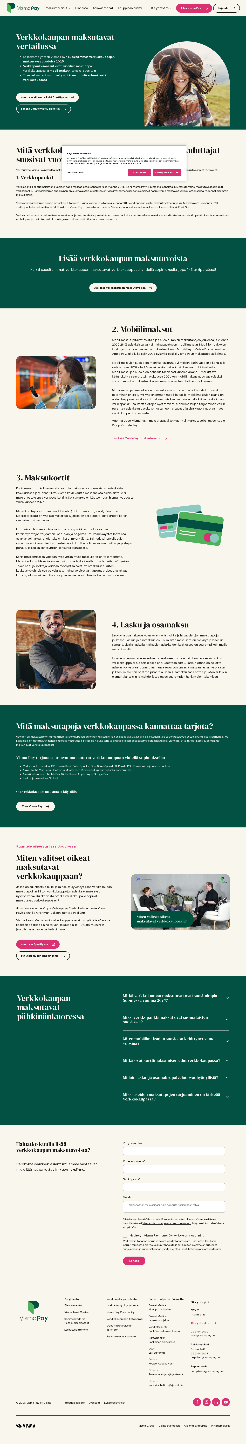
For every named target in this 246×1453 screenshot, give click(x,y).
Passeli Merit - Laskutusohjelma (159, 1347)
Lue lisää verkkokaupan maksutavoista (120, 288)
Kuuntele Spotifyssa (34, 948)
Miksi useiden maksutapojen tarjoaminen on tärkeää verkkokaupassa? (171, 1120)
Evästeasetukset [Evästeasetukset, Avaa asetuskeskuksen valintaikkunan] (76, 172)
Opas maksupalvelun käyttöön (119, 1356)
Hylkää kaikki (139, 172)
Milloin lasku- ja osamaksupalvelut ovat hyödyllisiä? (170, 1097)
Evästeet (94, 1431)
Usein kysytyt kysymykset (123, 1334)
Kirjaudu (223, 8)
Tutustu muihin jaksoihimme (40, 960)
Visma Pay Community (120, 1341)
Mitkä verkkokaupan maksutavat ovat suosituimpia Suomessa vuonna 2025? (170, 1002)
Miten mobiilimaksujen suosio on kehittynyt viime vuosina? (168, 1053)
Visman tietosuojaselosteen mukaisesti (166, 1249)
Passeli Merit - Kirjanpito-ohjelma (160, 1336)
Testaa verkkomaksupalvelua (40, 108)
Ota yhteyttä (200, 1331)
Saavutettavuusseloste (121, 1365)
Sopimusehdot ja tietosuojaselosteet (76, 1350)
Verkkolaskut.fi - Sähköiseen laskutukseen (164, 1358)
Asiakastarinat (103, 8)
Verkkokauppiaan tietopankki (125, 1348)
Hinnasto (81, 8)
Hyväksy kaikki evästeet (167, 172)
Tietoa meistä (73, 1334)
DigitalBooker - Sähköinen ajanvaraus (162, 1368)
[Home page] (23, 8)
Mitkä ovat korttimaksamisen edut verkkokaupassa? (171, 1076)
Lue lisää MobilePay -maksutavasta (138, 438)
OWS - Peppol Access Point (161, 1390)
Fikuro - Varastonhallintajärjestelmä (166, 1412)
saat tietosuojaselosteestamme (202, 1275)
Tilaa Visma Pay (191, 8)
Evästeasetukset (114, 1431)
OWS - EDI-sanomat (157, 1379)
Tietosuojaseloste (73, 1431)
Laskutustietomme (76, 1358)
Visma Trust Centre (76, 1341)
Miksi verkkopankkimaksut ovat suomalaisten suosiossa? (165, 1027)
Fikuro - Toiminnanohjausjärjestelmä (166, 1401)
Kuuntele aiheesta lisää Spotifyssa (44, 97)
